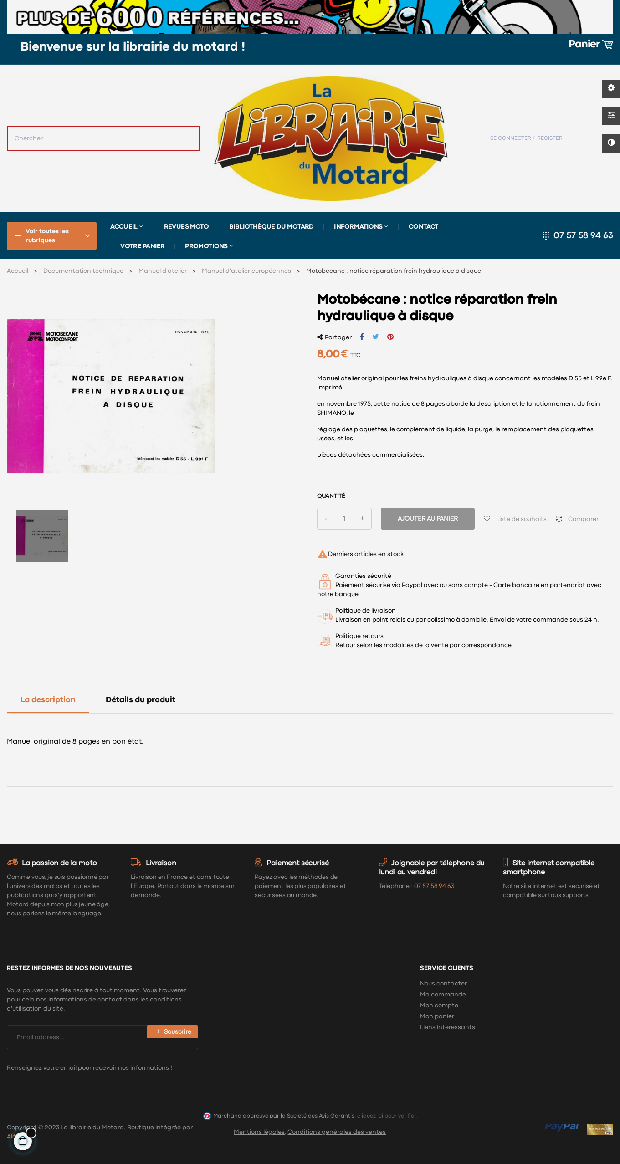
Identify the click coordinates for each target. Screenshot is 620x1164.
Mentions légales (259, 1132)
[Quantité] (344, 519)
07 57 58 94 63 (583, 236)
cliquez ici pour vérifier (386, 1115)
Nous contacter (443, 983)
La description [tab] (48, 700)
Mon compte (439, 1005)
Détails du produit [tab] (140, 700)
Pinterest (390, 337)
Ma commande (443, 994)
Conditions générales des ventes (336, 1132)
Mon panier (437, 1016)
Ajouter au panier (428, 518)
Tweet (375, 337)
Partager (362, 337)
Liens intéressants (447, 1027)
